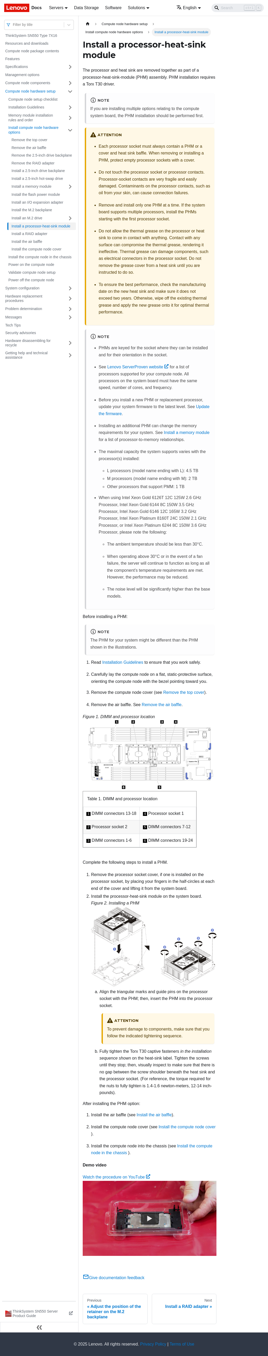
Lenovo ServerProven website (138, 367)
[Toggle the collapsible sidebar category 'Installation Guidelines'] (70, 107)
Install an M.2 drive (27, 218)
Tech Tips (13, 325)
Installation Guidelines (26, 107)
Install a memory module (32, 186)
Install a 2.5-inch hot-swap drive (37, 178)
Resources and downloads (26, 43)
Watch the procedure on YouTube (116, 1177)
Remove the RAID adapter (33, 163)
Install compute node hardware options (33, 129)
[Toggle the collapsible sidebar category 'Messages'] (70, 317)
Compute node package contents (32, 51)
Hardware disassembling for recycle (28, 343)
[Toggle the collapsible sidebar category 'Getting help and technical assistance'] (70, 355)
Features (12, 59)
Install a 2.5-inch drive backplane (38, 171)
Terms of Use (182, 1344)
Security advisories (20, 333)
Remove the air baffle (29, 148)
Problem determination (23, 309)
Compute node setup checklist (33, 99)
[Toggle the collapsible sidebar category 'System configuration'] (70, 288)
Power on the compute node (31, 264)
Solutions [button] (136, 7)
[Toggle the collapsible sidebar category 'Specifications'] (70, 67)
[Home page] (88, 24)
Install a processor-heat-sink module (41, 226)
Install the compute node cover (37, 249)
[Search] (237, 8)
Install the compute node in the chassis (39, 257)
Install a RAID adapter (29, 234)
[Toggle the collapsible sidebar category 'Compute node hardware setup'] (70, 91)
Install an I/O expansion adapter (37, 202)
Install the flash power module (36, 194)
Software (113, 7)
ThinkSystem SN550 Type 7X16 (31, 35)
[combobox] (13, 25)
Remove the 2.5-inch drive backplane (42, 155)
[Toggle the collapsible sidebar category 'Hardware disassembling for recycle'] (70, 343)
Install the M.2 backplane (32, 210)
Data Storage (86, 7)
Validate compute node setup (31, 272)
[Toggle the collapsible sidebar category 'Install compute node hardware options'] (70, 130)
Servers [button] (56, 7)
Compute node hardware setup (30, 91)
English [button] (186, 7)
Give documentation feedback (113, 1277)
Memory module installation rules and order (30, 117)
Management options (22, 75)
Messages (13, 317)
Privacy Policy (153, 1344)
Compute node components (27, 83)
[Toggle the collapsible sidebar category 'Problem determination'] (70, 309)
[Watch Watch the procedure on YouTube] (150, 1218)
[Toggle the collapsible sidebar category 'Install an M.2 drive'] (70, 218)
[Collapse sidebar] (39, 1327)
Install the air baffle (27, 241)
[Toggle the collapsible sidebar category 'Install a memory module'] (70, 186)
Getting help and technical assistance (26, 355)
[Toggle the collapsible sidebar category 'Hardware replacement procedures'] (70, 299)
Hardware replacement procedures (23, 298)
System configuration (22, 288)
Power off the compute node (31, 280)
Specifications (16, 67)
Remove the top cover (29, 140)
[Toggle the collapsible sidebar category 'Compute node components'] (70, 83)
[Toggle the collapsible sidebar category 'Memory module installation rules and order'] (70, 118)
